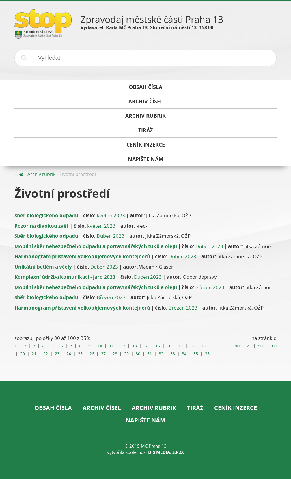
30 (138, 353)
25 (80, 353)
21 (34, 353)
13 (134, 346)
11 (111, 346)
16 (169, 346)
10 (100, 346)
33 (172, 353)
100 (273, 346)
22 (45, 353)
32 (161, 353)
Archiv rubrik (41, 174)
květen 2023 (111, 215)
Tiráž (195, 408)
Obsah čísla (53, 408)
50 (260, 346)
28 (115, 353)
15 (157, 346)
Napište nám (145, 420)
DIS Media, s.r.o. (166, 452)
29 (126, 353)
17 (180, 346)
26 (91, 353)
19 (204, 346)
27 (103, 353)
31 (149, 353)
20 (22, 353)
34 (184, 353)
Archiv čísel (102, 408)
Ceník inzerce (235, 408)
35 (195, 353)
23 (57, 353)
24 (68, 353)
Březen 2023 (209, 287)
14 (146, 346)
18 (192, 346)
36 (207, 353)
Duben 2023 (110, 236)
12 (123, 346)
